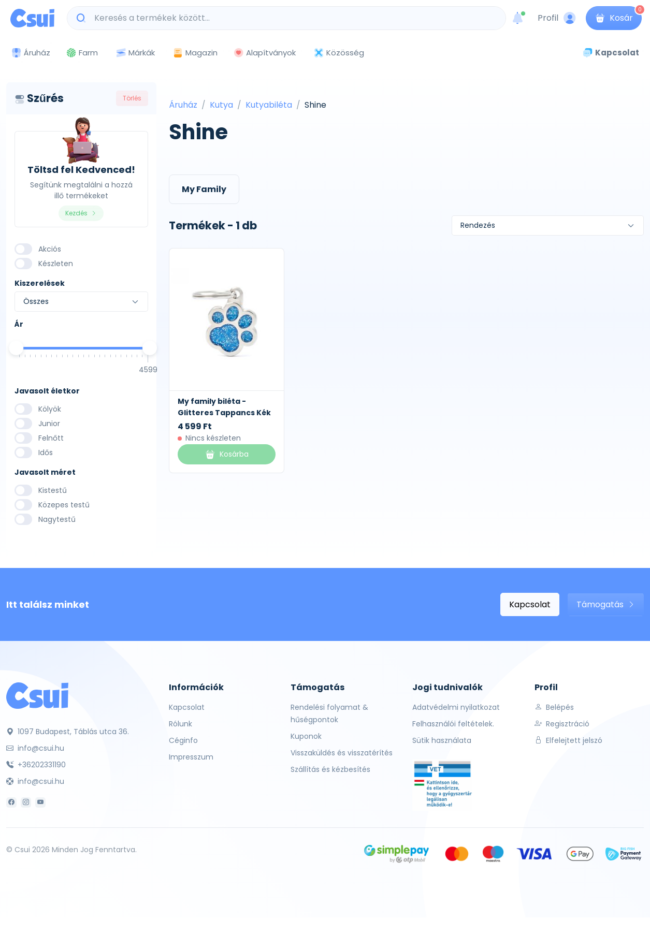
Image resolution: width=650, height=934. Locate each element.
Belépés (554, 707)
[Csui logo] (32, 18)
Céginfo (183, 740)
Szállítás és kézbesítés (330, 769)
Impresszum (191, 757)
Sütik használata (441, 740)
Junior (49, 423)
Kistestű (52, 490)
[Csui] (37, 695)
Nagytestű (57, 519)
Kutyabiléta (268, 105)
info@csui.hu (35, 748)
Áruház (183, 105)
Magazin (195, 52)
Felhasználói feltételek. (453, 724)
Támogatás (605, 604)
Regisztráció (562, 724)
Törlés (132, 98)
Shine (315, 105)
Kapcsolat (530, 604)
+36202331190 (36, 765)
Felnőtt (51, 438)
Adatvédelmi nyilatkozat (456, 707)
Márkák (135, 53)
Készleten (55, 263)
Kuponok (306, 736)
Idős (45, 452)
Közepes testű (64, 505)
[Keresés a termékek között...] (291, 18)
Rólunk (180, 724)
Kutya (221, 105)
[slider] (16, 348)
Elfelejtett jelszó (568, 740)
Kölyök (49, 409)
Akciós (49, 249)
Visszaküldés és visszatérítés (342, 753)
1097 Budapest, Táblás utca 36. (67, 731)
